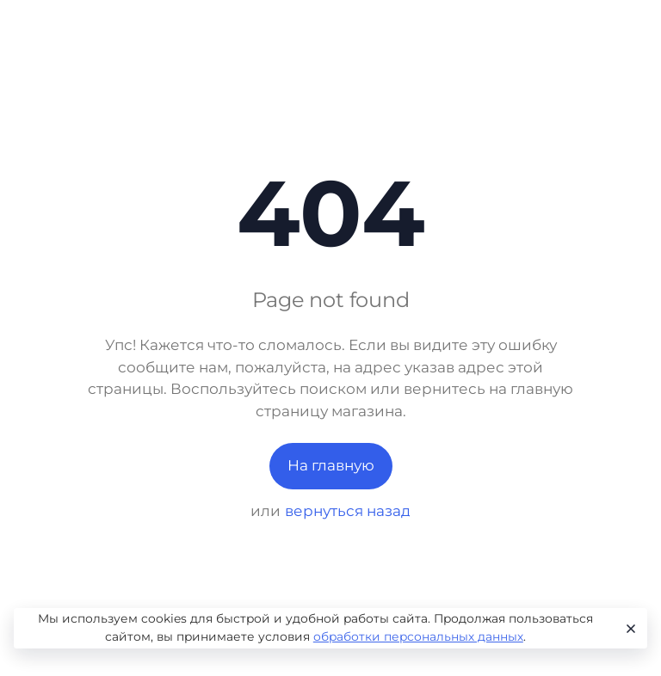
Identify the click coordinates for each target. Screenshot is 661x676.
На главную (330, 465)
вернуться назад (348, 510)
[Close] (627, 628)
